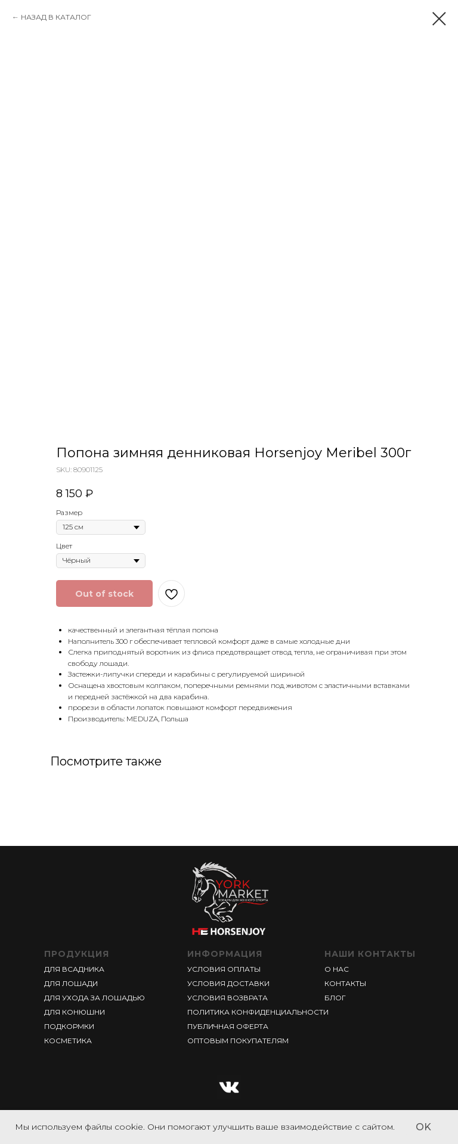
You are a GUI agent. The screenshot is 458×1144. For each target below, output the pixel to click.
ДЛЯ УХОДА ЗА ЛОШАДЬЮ (94, 997)
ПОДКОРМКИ (69, 1026)
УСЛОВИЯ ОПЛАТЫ (224, 969)
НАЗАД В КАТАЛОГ (56, 17)
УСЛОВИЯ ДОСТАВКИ (228, 983)
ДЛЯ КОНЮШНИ (74, 1011)
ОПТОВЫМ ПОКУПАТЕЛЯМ (238, 1040)
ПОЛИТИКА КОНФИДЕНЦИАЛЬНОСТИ (258, 1011)
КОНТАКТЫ (345, 983)
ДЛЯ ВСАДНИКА (74, 969)
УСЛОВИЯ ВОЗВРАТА (227, 997)
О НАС (336, 969)
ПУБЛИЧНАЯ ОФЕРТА (227, 1026)
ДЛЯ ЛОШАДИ (71, 983)
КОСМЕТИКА (68, 1040)
